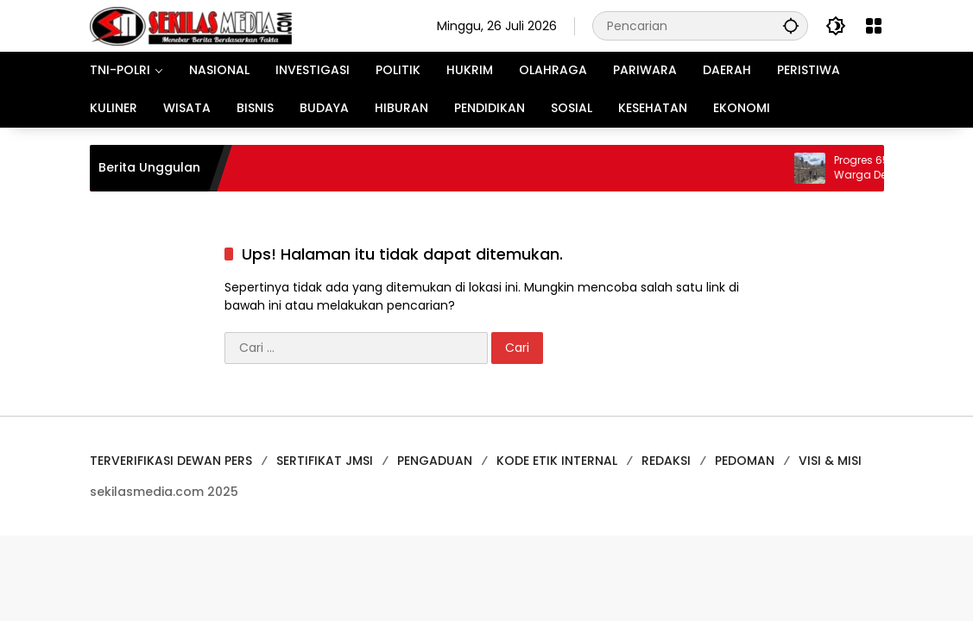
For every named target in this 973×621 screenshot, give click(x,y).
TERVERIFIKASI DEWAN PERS (171, 460)
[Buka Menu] (873, 26)
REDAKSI (666, 460)
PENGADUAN (434, 460)
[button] (791, 25)
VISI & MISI (830, 460)
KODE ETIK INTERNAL (556, 460)
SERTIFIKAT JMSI (324, 460)
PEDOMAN (744, 460)
